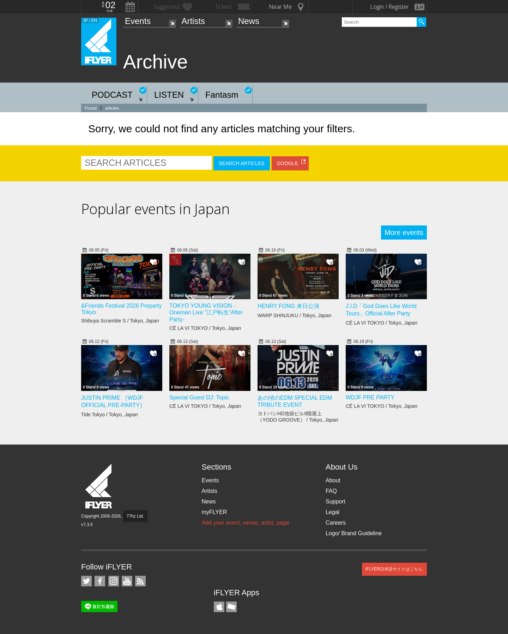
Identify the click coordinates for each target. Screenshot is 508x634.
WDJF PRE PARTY (370, 397)
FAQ (331, 491)
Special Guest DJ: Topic (199, 397)
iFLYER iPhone (219, 607)
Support (335, 502)
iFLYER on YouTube (127, 581)
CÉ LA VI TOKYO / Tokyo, (205, 328)
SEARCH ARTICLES (242, 163)
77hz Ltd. (135, 516)
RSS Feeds (140, 581)
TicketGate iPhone (231, 607)
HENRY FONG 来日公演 (288, 306)
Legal (332, 512)
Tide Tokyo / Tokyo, (109, 414)
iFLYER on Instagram (113, 581)
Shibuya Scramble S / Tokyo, (120, 321)
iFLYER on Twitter (86, 581)
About (333, 480)
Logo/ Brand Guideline (354, 533)
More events (404, 232)
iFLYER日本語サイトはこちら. (394, 569)
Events (138, 21)
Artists (193, 21)
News (248, 21)
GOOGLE (287, 163)
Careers (336, 523)
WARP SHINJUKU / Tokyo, (294, 315)
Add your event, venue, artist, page (245, 523)
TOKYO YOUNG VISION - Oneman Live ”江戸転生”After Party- (206, 312)
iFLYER (99, 486)
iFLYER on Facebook (100, 581)
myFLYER (214, 512)
